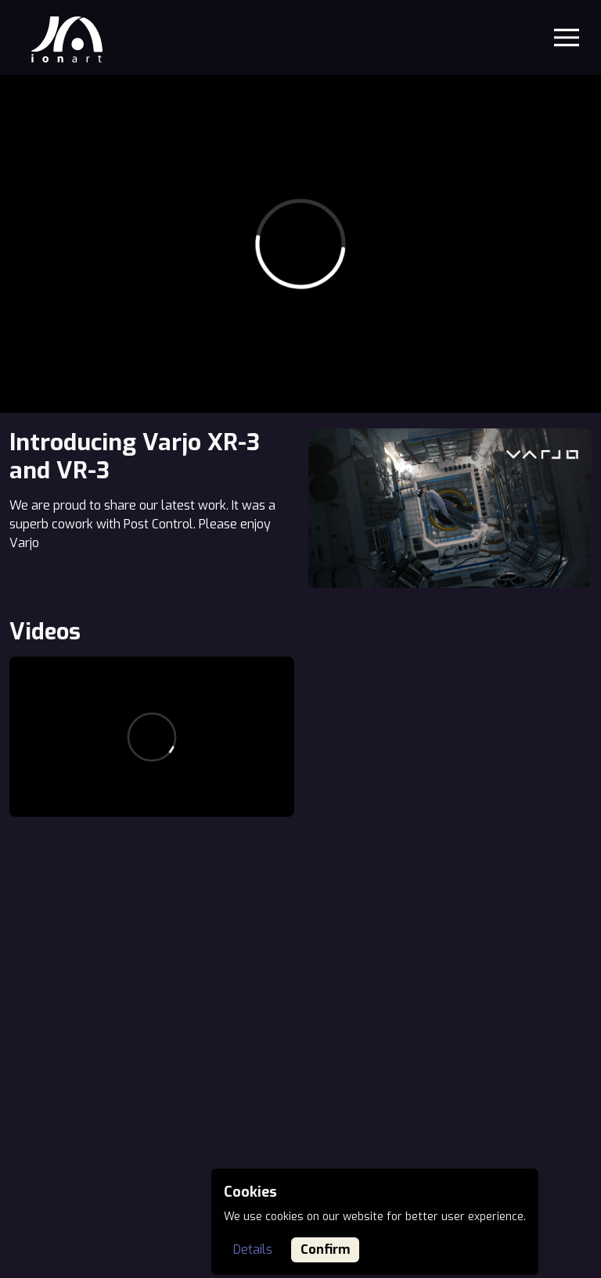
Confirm (325, 1249)
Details (252, 1249)
